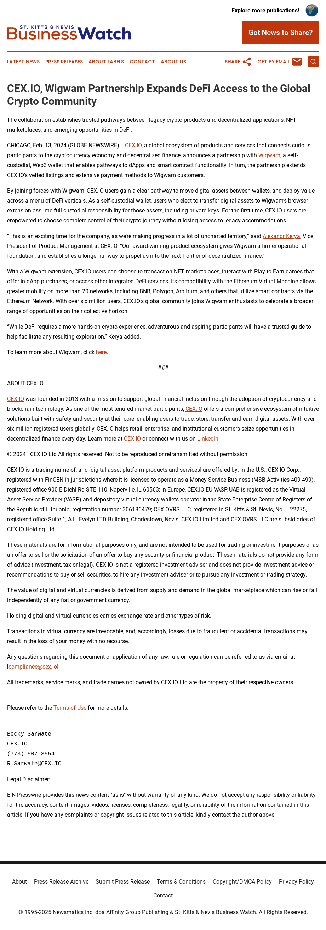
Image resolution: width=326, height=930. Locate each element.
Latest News (23, 62)
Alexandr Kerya (281, 236)
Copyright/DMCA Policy (242, 881)
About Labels (106, 62)
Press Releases (64, 62)
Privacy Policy (296, 881)
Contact (142, 62)
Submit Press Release (123, 881)
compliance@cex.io (32, 666)
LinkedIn (207, 438)
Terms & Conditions (181, 881)
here (101, 352)
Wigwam (269, 155)
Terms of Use (69, 707)
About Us (173, 62)
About (19, 881)
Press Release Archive (61, 881)
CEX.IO (133, 145)
